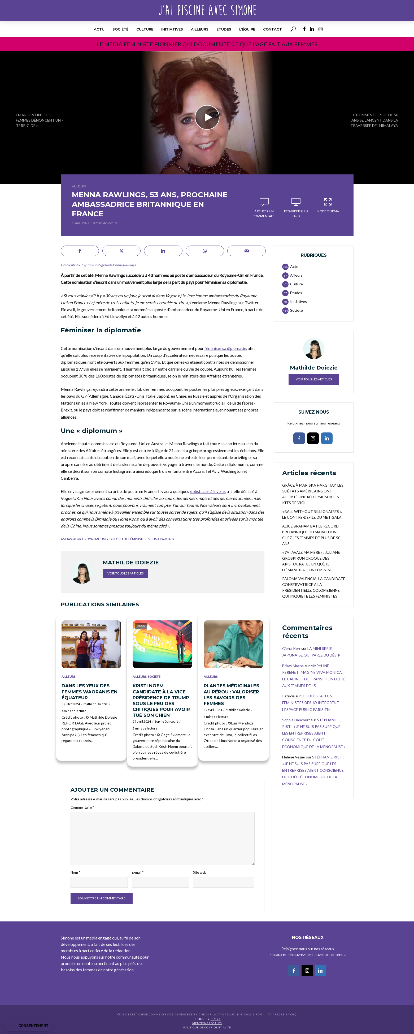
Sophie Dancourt (166, 721)
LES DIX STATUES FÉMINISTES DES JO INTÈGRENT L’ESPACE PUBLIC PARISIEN (310, 702)
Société (120, 29)
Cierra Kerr (291, 648)
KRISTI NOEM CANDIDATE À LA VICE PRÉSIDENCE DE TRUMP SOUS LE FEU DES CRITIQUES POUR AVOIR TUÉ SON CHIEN (161, 700)
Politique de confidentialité (207, 1027)
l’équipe (247, 29)
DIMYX (216, 1018)
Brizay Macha (293, 665)
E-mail (137, 872)
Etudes (223, 29)
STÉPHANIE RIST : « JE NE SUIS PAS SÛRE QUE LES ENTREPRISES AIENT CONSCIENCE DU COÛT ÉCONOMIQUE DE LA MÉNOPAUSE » (313, 733)
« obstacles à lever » (208, 491)
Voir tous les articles (125, 573)
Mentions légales (207, 1023)
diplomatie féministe (127, 539)
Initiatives (172, 29)
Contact (272, 29)
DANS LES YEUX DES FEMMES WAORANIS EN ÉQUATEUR (89, 691)
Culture (144, 29)
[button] (28, 1026)
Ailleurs (199, 29)
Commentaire (82, 807)
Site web (199, 872)
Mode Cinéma (328, 205)
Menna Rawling (161, 539)
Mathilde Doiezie (96, 704)
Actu (99, 29)
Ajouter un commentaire (264, 213)
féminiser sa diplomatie (225, 348)
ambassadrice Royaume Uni (83, 539)
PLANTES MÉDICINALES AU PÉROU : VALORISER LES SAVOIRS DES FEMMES (231, 694)
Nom (75, 872)
